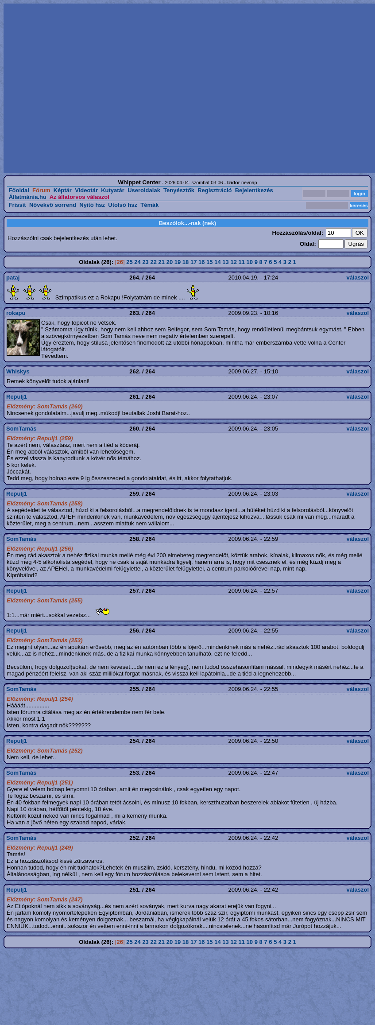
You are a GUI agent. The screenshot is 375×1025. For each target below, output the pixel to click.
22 (153, 262)
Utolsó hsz (122, 205)
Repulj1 (16, 396)
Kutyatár (112, 190)
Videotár (86, 190)
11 (242, 262)
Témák (149, 205)
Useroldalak (144, 190)
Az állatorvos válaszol (79, 197)
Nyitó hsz (92, 205)
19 (177, 262)
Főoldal (19, 190)
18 (185, 262)
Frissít (17, 205)
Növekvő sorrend (52, 205)
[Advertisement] (83, 88)
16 (201, 262)
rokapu (15, 313)
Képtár (63, 190)
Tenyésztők (178, 190)
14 (217, 262)
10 (250, 262)
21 (162, 262)
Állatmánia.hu (27, 197)
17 (193, 262)
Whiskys (18, 371)
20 (169, 262)
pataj (12, 277)
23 (145, 262)
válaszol (357, 277)
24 (137, 262)
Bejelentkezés (254, 190)
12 (233, 262)
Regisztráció (214, 190)
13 (225, 262)
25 (129, 262)
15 (209, 262)
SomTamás (21, 428)
